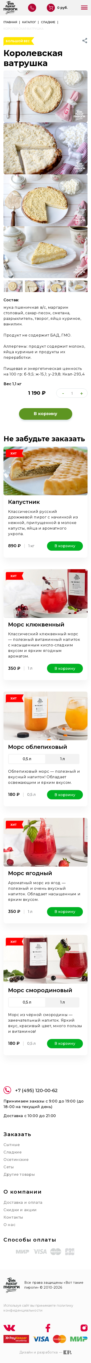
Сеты (8, 1167)
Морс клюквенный (36, 624)
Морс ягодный (30, 873)
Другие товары (19, 1174)
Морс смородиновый (40, 990)
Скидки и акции (20, 1210)
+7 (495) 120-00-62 (30, 1091)
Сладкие (12, 1152)
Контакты (13, 1217)
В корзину (45, 413)
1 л (62, 759)
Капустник (24, 502)
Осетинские (15, 1159)
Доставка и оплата (23, 1202)
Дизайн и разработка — (45, 1352)
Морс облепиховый (37, 746)
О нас (9, 1225)
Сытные (11, 1145)
